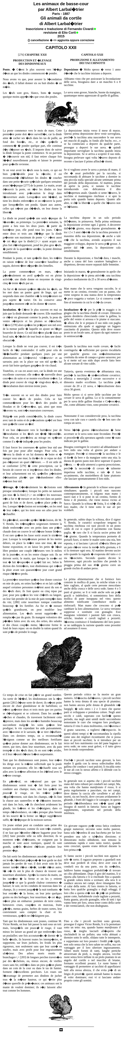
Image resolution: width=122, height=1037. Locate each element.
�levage (8, 487)
